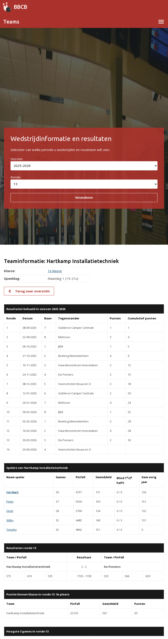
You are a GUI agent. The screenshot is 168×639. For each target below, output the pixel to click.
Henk (9, 511)
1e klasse (55, 271)
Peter (10, 501)
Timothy (11, 530)
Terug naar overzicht (32, 291)
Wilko (10, 520)
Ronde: (15, 177)
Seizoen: (16, 159)
